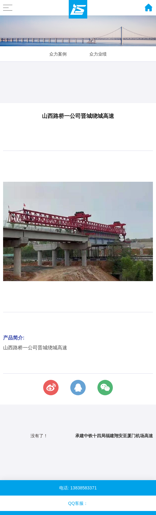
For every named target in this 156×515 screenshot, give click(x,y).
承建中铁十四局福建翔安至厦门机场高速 (114, 435)
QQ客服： (78, 503)
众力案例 (58, 54)
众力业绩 (98, 54)
